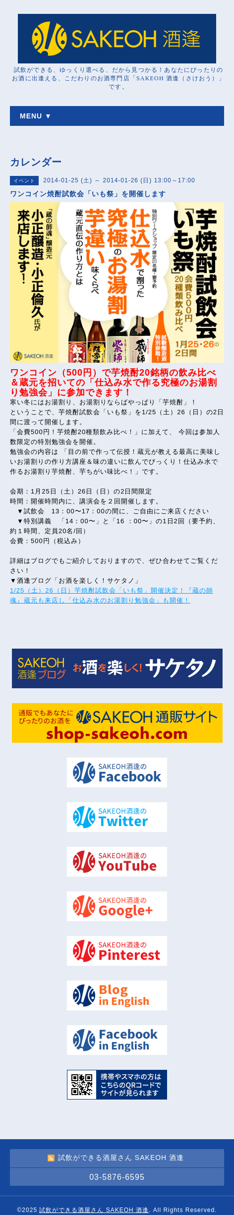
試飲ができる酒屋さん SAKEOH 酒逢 (94, 1210)
